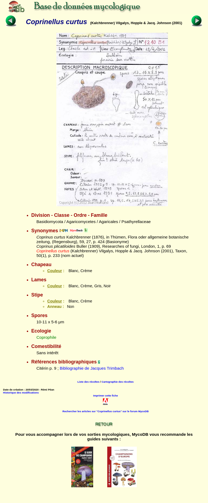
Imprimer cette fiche (105, 395)
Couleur (54, 271)
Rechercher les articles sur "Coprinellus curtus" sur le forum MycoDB (106, 411)
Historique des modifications (21, 392)
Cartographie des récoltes (118, 381)
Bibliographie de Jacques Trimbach (92, 368)
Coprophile (46, 337)
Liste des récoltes (88, 381)
